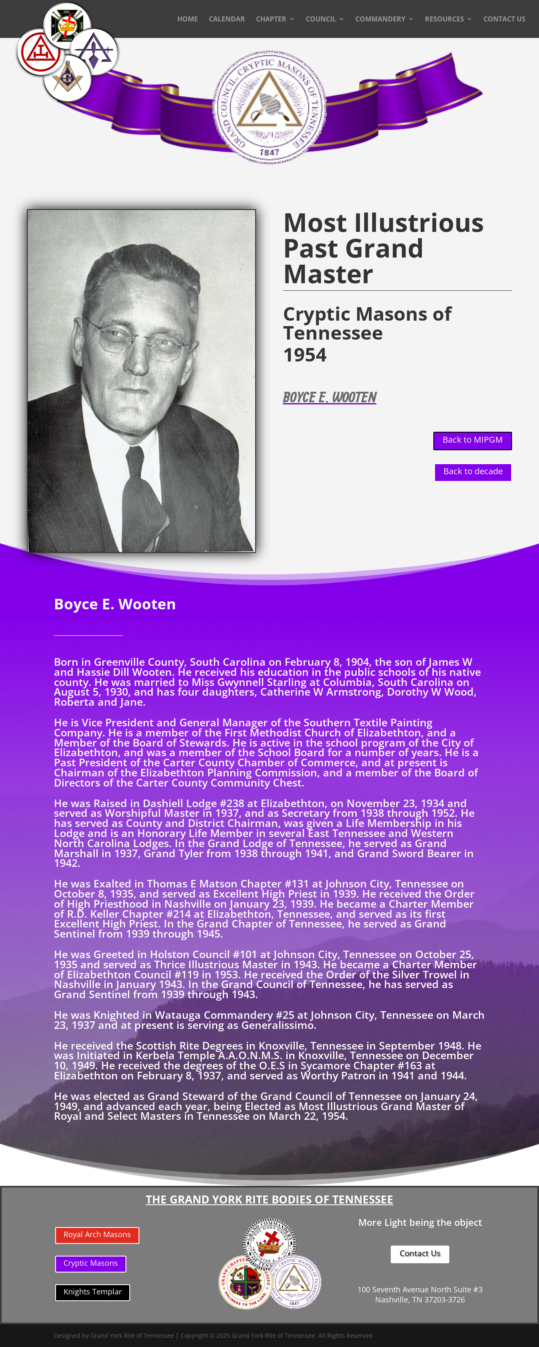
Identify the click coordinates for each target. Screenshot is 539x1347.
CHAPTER (271, 20)
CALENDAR (227, 20)
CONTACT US (504, 20)
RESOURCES (444, 20)
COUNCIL (321, 20)
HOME (187, 20)
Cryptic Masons (91, 1263)
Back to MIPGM (473, 439)
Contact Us (420, 1253)
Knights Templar (93, 1291)
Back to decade (473, 471)
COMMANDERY (380, 20)
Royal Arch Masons (97, 1234)
